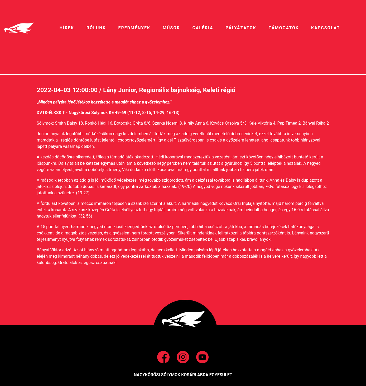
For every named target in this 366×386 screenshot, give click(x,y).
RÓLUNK (96, 27)
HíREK (67, 27)
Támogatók (284, 27)
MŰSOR (171, 27)
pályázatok (240, 27)
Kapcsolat (325, 27)
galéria (202, 27)
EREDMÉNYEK (134, 27)
